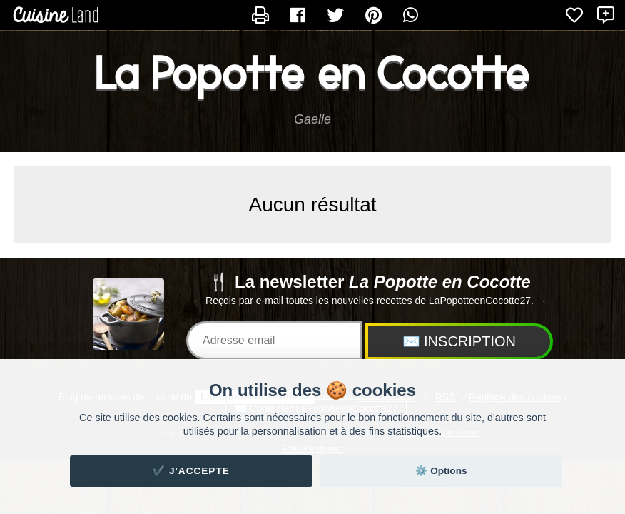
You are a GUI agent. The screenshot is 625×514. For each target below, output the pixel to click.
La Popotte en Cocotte (312, 73)
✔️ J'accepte (191, 470)
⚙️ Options (441, 470)
